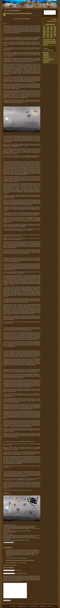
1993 (44, 26)
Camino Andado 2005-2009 (33, 606)
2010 (48, 32)
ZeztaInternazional (43, 606)
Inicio (5, 10)
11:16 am (25, 558)
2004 (55, 29)
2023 (51, 37)
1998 (48, 28)
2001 (44, 29)
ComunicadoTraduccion (15, 10)
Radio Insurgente (13, 606)
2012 (55, 32)
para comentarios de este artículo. (10, 565)
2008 (55, 31)
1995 (51, 26)
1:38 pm (24, 562)
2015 (51, 34)
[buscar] (49, 12)
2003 (51, 29)
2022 (48, 37)
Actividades (46, 54)
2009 (44, 32)
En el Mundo (46, 57)
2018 (48, 35)
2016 (55, 34)
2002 (48, 29)
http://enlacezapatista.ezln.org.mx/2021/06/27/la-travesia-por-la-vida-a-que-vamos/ (20, 560)
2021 (44, 37)
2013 (44, 34)
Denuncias (45, 52)
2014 (48, 34)
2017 (44, 35)
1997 (44, 28)
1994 (48, 26)
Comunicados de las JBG (49, 39)
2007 (51, 31)
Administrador (13, 562)
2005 (44, 31)
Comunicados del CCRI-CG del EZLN (49, 44)
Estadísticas (50, 606)
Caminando (46, 55)
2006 (48, 31)
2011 (51, 32)
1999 (51, 28)
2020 (55, 35)
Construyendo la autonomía (49, 41)
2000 (55, 28)
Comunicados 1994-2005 (22, 606)
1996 (55, 26)
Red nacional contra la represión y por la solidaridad (48, 61)
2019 (51, 35)
